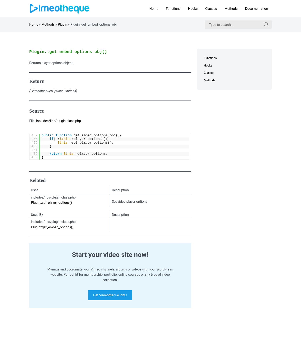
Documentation (256, 9)
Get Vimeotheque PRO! (110, 295)
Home (153, 9)
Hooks (193, 9)
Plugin (62, 24)
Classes (211, 9)
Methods (231, 9)
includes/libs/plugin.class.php (58, 121)
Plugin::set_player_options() (51, 203)
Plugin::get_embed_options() (52, 227)
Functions (173, 9)
